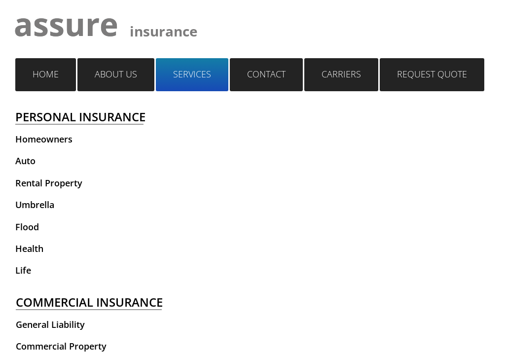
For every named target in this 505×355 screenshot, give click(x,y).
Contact (266, 74)
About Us (116, 74)
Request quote (432, 74)
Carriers (341, 74)
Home (46, 74)
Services (192, 74)
